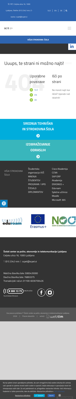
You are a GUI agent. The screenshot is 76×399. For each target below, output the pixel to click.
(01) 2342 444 (24, 10)
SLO (36, 89)
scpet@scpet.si (21, 16)
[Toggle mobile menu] (70, 28)
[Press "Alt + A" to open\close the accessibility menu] (4, 203)
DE (35, 99)
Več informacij (59, 391)
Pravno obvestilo (28, 316)
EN (35, 94)
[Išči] (66, 10)
